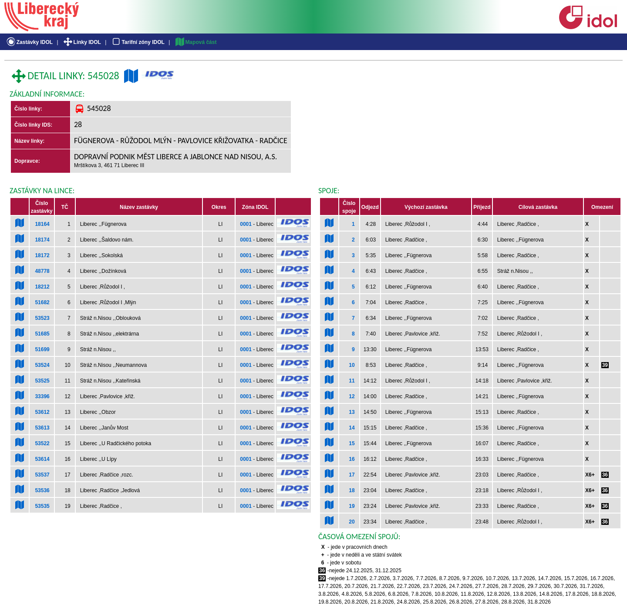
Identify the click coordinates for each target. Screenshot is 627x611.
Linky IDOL (81, 42)
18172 (42, 255)
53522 (42, 443)
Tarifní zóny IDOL (138, 42)
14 (351, 428)
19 (351, 506)
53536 (42, 490)
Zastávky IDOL (29, 42)
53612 (42, 412)
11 (351, 381)
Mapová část (195, 42)
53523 (42, 318)
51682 (42, 302)
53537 (42, 475)
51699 (42, 349)
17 (351, 475)
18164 (42, 224)
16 (351, 459)
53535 (42, 506)
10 (351, 365)
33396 (42, 396)
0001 (246, 224)
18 (351, 490)
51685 (42, 334)
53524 (42, 365)
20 (351, 522)
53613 (42, 428)
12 (351, 396)
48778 (42, 271)
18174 (42, 240)
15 (351, 443)
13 (351, 412)
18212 (42, 287)
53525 (42, 381)
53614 (42, 459)
